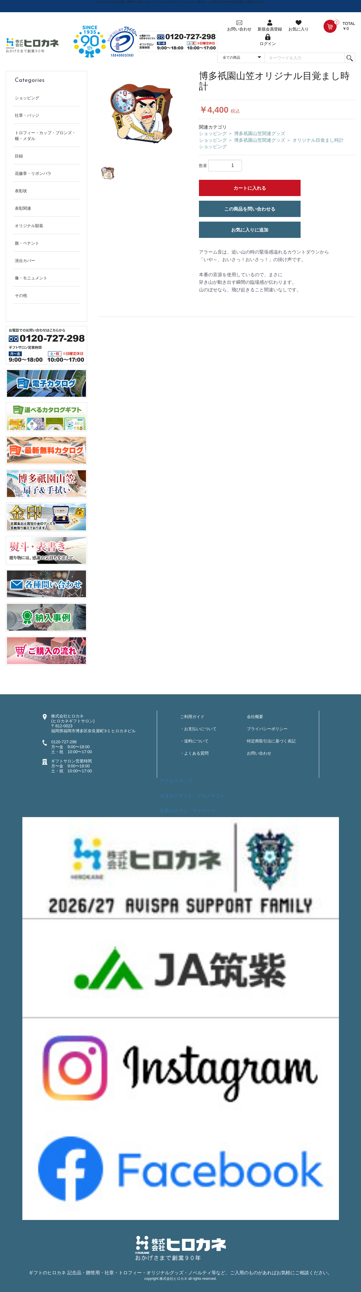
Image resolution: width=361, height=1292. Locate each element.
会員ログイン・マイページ (187, 810)
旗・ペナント (27, 243)
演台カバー (25, 260)
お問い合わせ (259, 753)
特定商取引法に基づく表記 (271, 741)
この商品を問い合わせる (249, 209)
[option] (141, 114)
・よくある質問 (194, 753)
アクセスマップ (176, 780)
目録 (19, 156)
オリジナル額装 (29, 225)
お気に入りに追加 (249, 229)
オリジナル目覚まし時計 (318, 140)
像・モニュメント (31, 278)
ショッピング (27, 98)
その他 (21, 295)
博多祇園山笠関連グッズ (259, 133)
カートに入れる (250, 188)
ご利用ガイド (192, 716)
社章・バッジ (27, 115)
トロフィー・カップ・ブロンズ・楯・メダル (45, 135)
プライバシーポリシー (267, 728)
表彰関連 (23, 208)
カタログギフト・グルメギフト (192, 795)
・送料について (194, 741)
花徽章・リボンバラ (33, 173)
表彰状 (21, 191)
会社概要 (255, 716)
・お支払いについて (198, 728)
